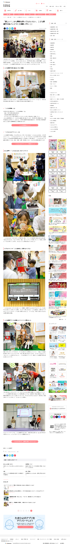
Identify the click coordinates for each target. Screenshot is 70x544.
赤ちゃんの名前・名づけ (55, 75)
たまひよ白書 (52, 131)
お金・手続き (18, 10)
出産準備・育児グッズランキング (56, 112)
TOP (47, 6)
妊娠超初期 (52, 43)
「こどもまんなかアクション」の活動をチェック (24, 144)
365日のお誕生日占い (54, 101)
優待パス (60, 10)
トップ (4, 17)
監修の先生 (52, 122)
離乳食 (48, 10)
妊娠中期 (52, 47)
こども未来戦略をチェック (25, 125)
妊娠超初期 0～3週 (53, 27)
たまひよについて (53, 92)
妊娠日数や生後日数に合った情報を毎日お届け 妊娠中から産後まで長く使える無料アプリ (25, 524)
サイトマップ (32, 539)
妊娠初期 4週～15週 (54, 29)
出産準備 (38, 10)
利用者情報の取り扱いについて (7, 541)
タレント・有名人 (53, 86)
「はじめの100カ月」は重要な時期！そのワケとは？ (25, 441)
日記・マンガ (52, 83)
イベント (52, 77)
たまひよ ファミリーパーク (11, 451)
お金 (51, 66)
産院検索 (52, 105)
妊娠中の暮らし (53, 53)
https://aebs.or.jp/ (57, 429)
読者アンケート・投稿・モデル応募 (57, 99)
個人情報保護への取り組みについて (50, 543)
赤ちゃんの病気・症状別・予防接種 (57, 118)
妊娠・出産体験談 (53, 81)
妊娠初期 (52, 45)
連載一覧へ (61, 319)
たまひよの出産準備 (54, 129)
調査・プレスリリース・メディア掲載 (44, 539)
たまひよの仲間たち (54, 127)
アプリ (19, 14)
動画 (51, 88)
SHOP (38, 3)
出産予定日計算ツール (54, 103)
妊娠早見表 (7, 10)
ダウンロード (25, 527)
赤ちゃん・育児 (59, 6)
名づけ (27, 10)
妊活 (64, 6)
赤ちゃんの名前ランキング (55, 109)
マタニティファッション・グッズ (56, 73)
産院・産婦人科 (53, 58)
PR (5, 451)
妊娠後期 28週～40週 (54, 33)
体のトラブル (52, 51)
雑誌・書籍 (8, 14)
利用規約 (11, 539)
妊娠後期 (52, 49)
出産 (51, 60)
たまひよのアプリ (53, 124)
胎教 (51, 55)
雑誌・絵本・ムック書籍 (55, 94)
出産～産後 (52, 62)
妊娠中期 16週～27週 (54, 31)
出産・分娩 (52, 35)
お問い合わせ (63, 539)
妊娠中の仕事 (52, 71)
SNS (29, 14)
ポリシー (17, 539)
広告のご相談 (56, 539)
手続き (51, 68)
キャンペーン (40, 14)
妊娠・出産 (52, 6)
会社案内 (62, 543)
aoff (17, 451)
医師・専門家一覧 (24, 539)
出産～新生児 (52, 64)
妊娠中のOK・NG (53, 107)
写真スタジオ (51, 14)
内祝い (43, 3)
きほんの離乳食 (53, 120)
